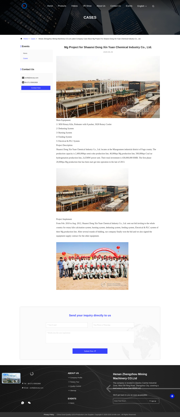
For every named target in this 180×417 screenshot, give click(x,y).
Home (50, 6)
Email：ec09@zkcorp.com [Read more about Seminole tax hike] (32, 388)
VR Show (87, 6)
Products (62, 6)
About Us (101, 6)
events (129, 6)
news (25, 53)
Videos (74, 6)
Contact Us (115, 6)
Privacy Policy (49, 414)
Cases (33, 39)
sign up (152, 401)
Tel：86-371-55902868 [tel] (31, 383)
